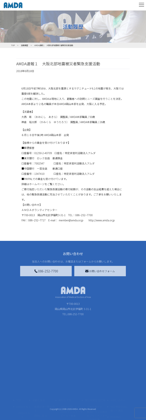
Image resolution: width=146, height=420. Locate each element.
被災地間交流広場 (95, 370)
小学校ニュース (23, 403)
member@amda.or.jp (71, 220)
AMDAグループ (24, 385)
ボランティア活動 (44, 404)
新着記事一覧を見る (44, 379)
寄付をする (64, 370)
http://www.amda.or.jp (101, 220)
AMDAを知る (23, 377)
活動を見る (38, 370)
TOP (18, 370)
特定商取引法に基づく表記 (119, 379)
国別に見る (40, 386)
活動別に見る (42, 391)
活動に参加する (41, 397)
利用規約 (115, 387)
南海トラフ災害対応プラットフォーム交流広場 (97, 386)
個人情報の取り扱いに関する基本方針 (119, 397)
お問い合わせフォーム (100, 271)
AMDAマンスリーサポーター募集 (71, 384)
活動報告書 (23, 394)
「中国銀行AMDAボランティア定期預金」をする (71, 413)
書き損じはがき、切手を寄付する (70, 393)
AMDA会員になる (70, 377)
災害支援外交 (94, 377)
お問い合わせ (118, 370)
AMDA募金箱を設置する (71, 402)
